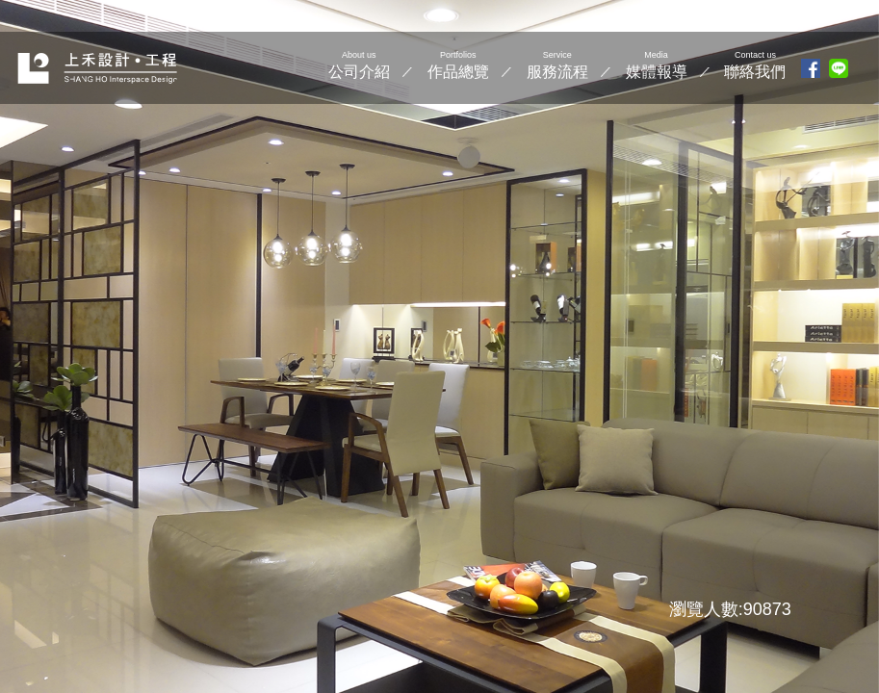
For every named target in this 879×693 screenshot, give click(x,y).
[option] (439, 346)
